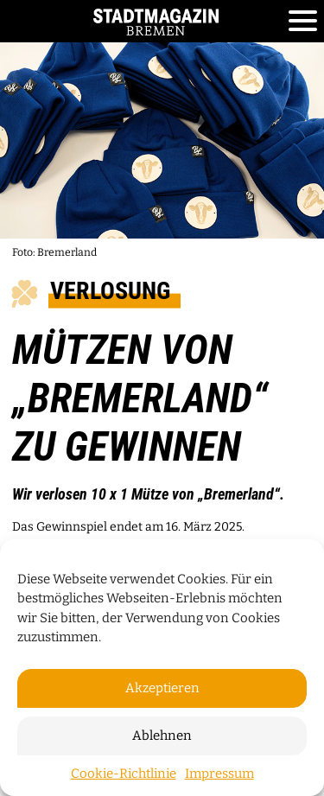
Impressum (219, 773)
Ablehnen (162, 735)
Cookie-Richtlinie (123, 773)
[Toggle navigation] (303, 22)
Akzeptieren (162, 688)
